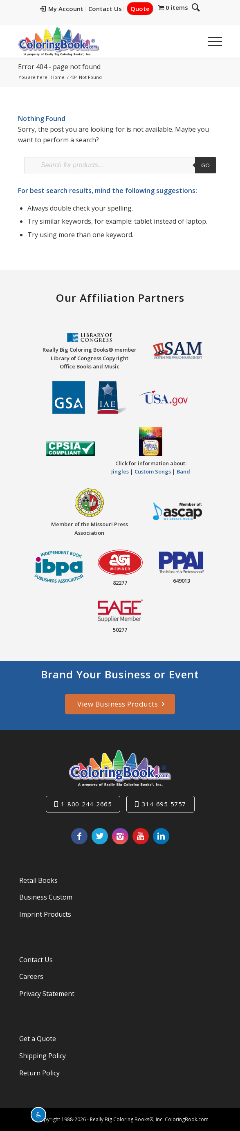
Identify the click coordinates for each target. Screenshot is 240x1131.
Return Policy (39, 1072)
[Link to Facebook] (79, 836)
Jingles (120, 471)
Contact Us (111, 8)
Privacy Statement (46, 993)
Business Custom (45, 897)
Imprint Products (45, 914)
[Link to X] (100, 836)
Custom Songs (153, 471)
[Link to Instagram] (120, 836)
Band (183, 471)
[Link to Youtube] (140, 836)
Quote (146, 8)
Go (205, 165)
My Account (68, 8)
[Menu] (211, 41)
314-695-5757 (164, 804)
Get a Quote (37, 1038)
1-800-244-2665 (86, 804)
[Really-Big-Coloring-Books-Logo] (99, 41)
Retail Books (38, 880)
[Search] (191, 41)
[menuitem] (68, 9)
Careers (31, 976)
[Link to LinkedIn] (161, 836)
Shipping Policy (42, 1055)
